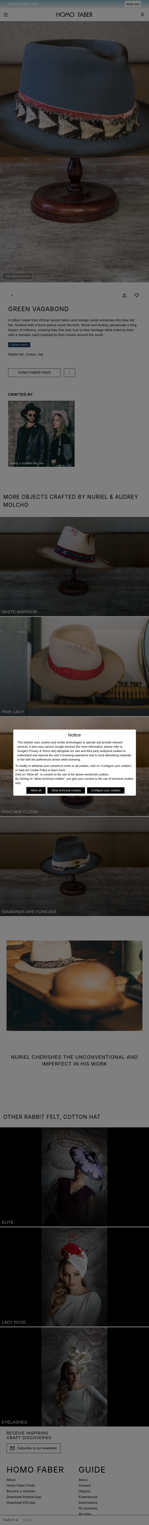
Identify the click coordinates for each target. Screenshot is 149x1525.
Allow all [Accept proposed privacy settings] (36, 790)
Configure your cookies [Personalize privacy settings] (105, 790)
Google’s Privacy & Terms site (36, 751)
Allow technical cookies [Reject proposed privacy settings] (66, 790)
